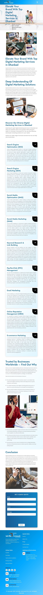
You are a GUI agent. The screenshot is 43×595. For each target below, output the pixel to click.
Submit (21, 525)
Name (8, 497)
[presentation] (17, 519)
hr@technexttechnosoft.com (15, 580)
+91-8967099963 (15, 576)
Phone (8, 507)
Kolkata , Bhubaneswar (14, 586)
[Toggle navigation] (37, 2)
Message (9, 512)
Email (8, 502)
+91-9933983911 (16, 574)
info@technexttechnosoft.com (15, 582)
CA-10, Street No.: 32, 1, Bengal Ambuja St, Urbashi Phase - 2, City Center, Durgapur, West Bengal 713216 (31, 557)
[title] (8, 2)
